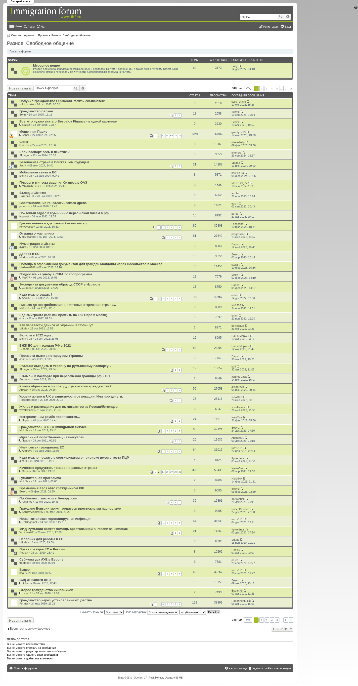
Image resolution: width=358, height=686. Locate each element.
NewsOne (237, 468)
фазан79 (237, 590)
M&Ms (23, 328)
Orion (25, 471)
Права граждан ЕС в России (42, 549)
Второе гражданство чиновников (46, 590)
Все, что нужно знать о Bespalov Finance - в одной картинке (68, 121)
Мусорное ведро (46, 65)
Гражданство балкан (36, 111)
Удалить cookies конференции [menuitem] (271, 668)
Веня (22, 114)
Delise (26, 583)
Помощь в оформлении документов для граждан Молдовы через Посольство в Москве (90, 264)
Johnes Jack (239, 376)
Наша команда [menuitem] (237, 668)
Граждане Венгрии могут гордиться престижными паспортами (70, 508)
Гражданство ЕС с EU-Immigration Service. (53, 427)
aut (233, 193)
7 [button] (285, 88)
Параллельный (241, 600)
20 (175, 472)
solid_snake (26, 104)
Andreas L (237, 437)
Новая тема (18, 88)
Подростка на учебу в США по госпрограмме (55, 274)
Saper (25, 134)
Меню (18, 26)
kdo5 (22, 572)
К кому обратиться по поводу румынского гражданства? (65, 386)
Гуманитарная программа (40, 478)
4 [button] (272, 88)
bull (233, 366)
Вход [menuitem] (288, 26)
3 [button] (267, 88)
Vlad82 (235, 162)
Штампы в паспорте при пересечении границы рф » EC (64, 376)
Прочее (43, 35)
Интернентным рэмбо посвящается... (49, 417)
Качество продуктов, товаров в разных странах (58, 468)
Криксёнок (237, 458)
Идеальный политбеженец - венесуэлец (51, 437)
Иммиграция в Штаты (37, 243)
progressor (238, 234)
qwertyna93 (238, 132)
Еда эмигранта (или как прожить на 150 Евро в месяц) (63, 315)
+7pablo (24, 348)
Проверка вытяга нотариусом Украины (51, 356)
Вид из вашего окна (35, 580)
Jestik (22, 165)
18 (167, 472)
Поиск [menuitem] (31, 26)
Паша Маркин (240, 335)
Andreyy (27, 450)
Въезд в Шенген (32, 193)
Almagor (24, 155)
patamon (24, 206)
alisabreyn (237, 386)
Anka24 (24, 389)
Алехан (26, 297)
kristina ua (25, 175)
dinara (23, 460)
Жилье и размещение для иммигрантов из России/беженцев (68, 406)
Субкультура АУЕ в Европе (41, 559)
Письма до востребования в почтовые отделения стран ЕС (67, 305)
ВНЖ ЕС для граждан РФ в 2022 (45, 345)
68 (167, 135)
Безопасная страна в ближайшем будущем (54, 162)
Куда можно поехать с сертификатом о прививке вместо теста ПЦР (74, 457)
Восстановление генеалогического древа (53, 203)
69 (171, 135)
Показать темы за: (102, 611)
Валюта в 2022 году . (36, 335)
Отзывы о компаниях (36, 233)
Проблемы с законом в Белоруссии (48, 498)
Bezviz (235, 111)
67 (163, 135)
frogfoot (24, 562)
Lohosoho (237, 223)
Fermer (23, 603)
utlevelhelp (238, 142)
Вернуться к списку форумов (30, 628)
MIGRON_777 (30, 185)
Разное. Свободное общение (70, 35)
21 (180, 472)
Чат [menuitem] (43, 26)
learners (24, 145)
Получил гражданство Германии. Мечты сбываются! (62, 101)
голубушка (26, 226)
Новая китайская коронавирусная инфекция (55, 519)
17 (163, 472)
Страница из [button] (248, 88)
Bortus (23, 379)
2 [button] (261, 88)
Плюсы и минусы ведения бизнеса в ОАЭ (53, 182)
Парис (235, 244)
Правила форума (20, 51)
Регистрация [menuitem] (271, 26)
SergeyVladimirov (32, 511)
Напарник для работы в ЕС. (41, 539)
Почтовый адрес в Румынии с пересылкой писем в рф (64, 213)
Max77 (26, 277)
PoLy (234, 66)
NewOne (236, 397)
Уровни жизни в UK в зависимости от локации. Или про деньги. (71, 396)
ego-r (234, 203)
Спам (23, 142)
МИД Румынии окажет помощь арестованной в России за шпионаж (73, 529)
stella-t (235, 264)
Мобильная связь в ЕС (38, 172)
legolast (24, 216)
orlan (234, 295)
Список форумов (22, 35)
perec (234, 213)
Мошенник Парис (33, 131)
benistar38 (237, 325)
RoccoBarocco (28, 399)
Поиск (280, 17)
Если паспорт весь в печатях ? (44, 152)
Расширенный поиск (287, 17)
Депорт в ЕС (29, 254)
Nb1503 (24, 308)
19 (171, 472)
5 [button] (277, 88)
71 (180, 135)
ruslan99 (27, 501)
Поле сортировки (151, 611)
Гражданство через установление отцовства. (56, 600)
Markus (23, 257)
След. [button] (291, 88)
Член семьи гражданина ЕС (41, 447)
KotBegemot (29, 522)
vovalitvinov (26, 409)
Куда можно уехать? (35, 294)
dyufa (22, 246)
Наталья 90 (26, 196)
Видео (24, 569)
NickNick (24, 430)
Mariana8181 (27, 267)
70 (175, 135)
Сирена (27, 287)
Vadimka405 (26, 532)
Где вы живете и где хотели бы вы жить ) (53, 223)
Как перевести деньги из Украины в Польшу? (56, 325)
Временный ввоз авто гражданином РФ (51, 488)
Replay (23, 552)
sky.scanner (29, 236)
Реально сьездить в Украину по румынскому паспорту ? (65, 366)
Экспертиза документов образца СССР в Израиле (59, 284)
